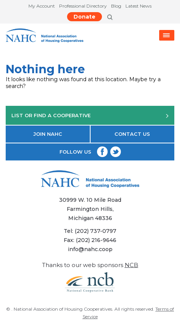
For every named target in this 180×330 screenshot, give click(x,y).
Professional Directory (83, 6)
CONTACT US (132, 134)
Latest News (138, 6)
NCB (131, 265)
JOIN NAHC (47, 134)
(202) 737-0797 (95, 231)
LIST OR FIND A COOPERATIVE (90, 115)
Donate (84, 16)
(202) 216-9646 (96, 240)
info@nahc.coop (90, 249)
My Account (41, 6)
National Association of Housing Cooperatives (63, 309)
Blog (116, 6)
